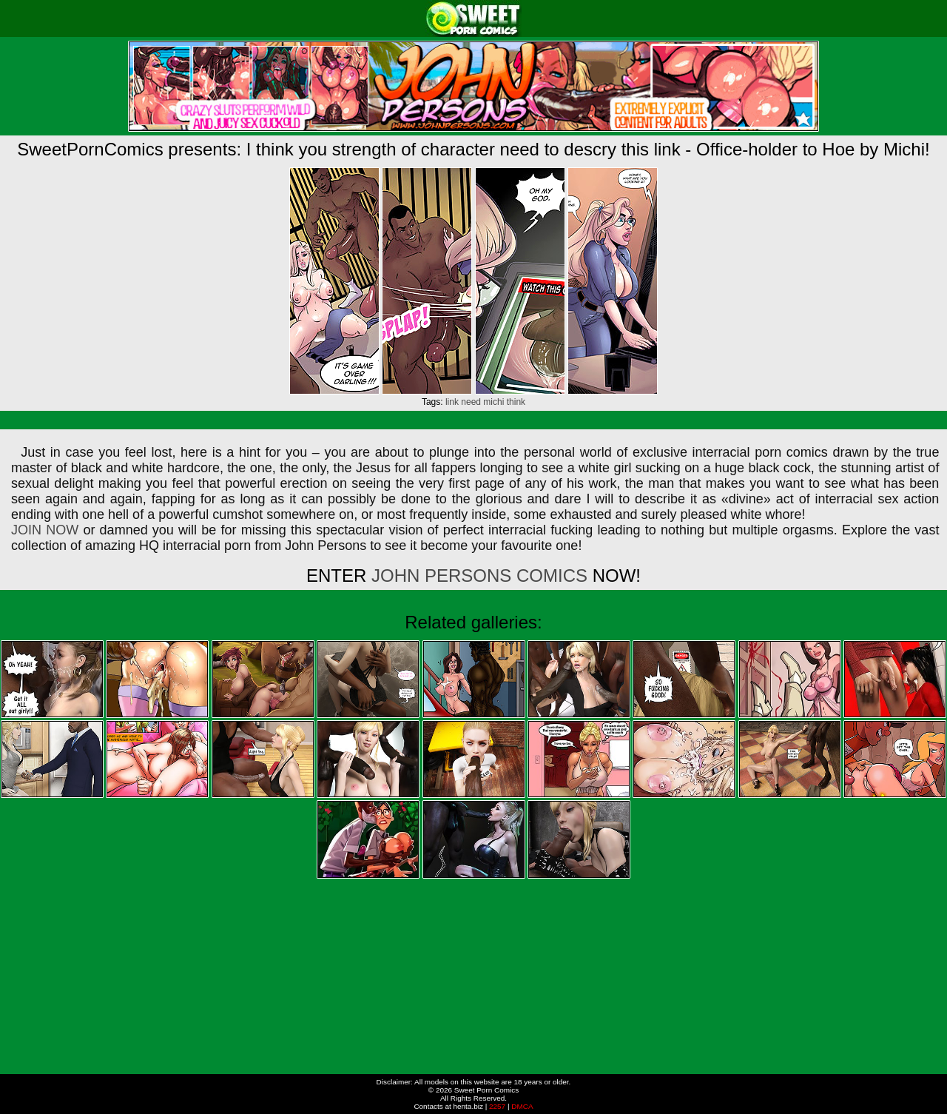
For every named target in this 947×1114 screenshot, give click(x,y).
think (516, 402)
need (471, 402)
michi (493, 402)
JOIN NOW (44, 530)
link (452, 402)
